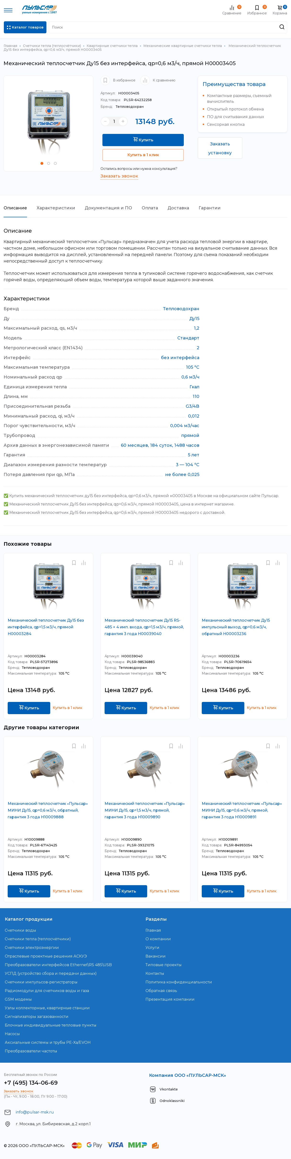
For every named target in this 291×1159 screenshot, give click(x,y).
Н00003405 (120, 93)
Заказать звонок (119, 176)
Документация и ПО (109, 208)
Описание (15, 208)
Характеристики (56, 208)
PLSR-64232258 (126, 100)
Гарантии (210, 208)
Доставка (179, 208)
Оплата (150, 208)
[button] (41, 163)
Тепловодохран (122, 106)
